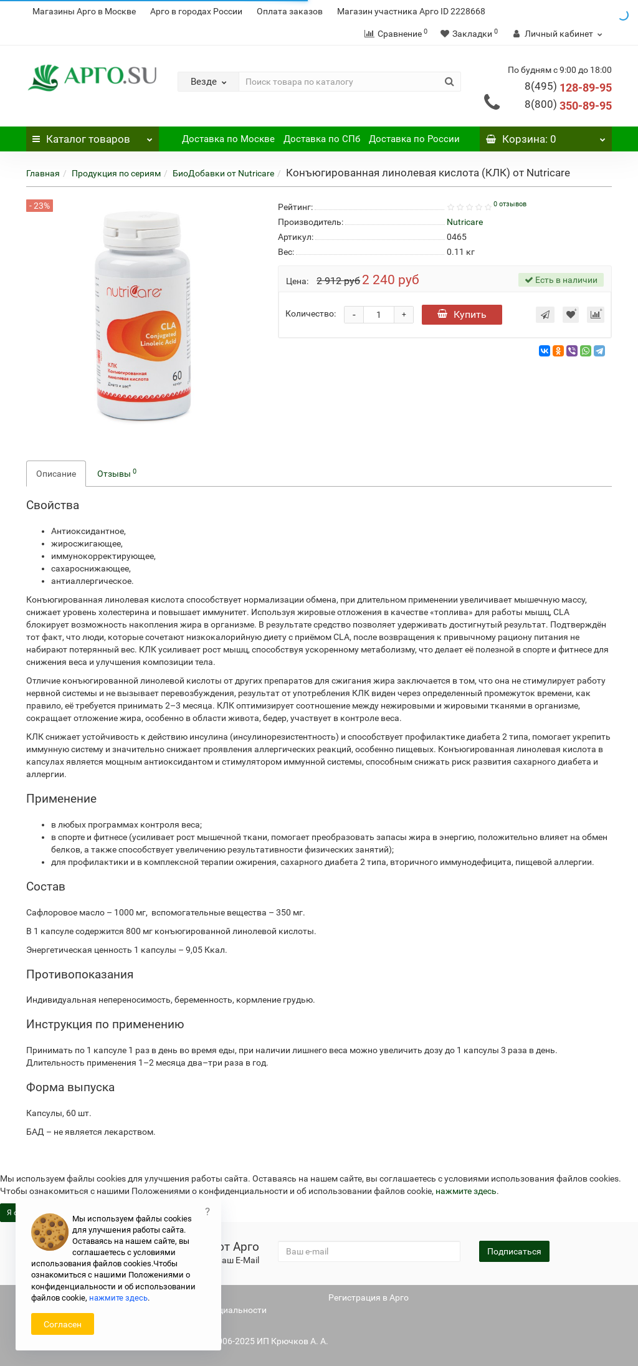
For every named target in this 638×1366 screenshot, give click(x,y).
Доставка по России (414, 139)
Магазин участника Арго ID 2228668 (411, 11)
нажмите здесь (466, 1191)
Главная (43, 173)
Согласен (63, 1324)
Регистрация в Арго (368, 1297)
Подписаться (514, 1251)
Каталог (92, 136)
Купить (462, 314)
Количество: (310, 313)
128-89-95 (568, 87)
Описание (56, 474)
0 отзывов (509, 204)
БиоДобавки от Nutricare (223, 173)
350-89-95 (568, 105)
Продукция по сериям (116, 173)
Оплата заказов (290, 11)
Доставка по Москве (228, 139)
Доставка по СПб (321, 139)
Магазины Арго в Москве (84, 11)
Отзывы (116, 473)
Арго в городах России (196, 11)
